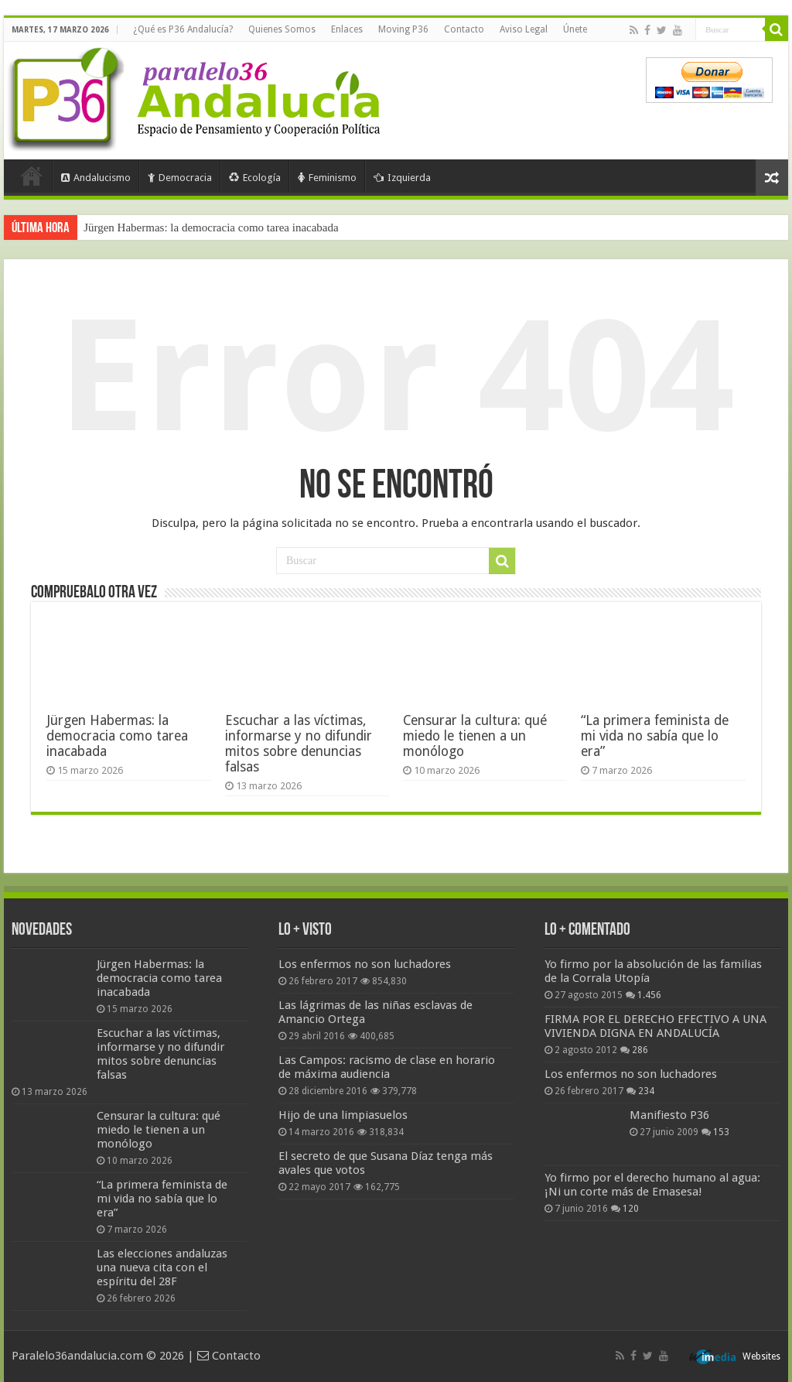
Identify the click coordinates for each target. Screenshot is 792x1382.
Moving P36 (403, 29)
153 (721, 1132)
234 (646, 1091)
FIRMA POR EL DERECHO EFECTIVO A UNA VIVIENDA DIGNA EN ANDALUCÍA (655, 1026)
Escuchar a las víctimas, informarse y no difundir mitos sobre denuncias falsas (298, 744)
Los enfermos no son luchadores (364, 964)
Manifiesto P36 (669, 1115)
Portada (32, 175)
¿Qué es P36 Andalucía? (183, 29)
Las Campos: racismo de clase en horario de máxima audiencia (386, 1067)
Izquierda (402, 177)
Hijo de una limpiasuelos (343, 1115)
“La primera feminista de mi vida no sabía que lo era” (655, 736)
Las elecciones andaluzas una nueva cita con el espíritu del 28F (162, 1267)
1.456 (649, 995)
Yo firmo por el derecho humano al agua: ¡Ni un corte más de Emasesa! (652, 1185)
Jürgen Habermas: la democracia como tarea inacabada (211, 227)
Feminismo (327, 177)
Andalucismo (96, 177)
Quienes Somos (282, 29)
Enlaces (347, 29)
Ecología (255, 177)
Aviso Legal (524, 29)
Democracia (180, 177)
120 (631, 1208)
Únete (575, 29)
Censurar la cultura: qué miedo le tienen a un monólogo (475, 736)
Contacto (464, 29)
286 (640, 1050)
